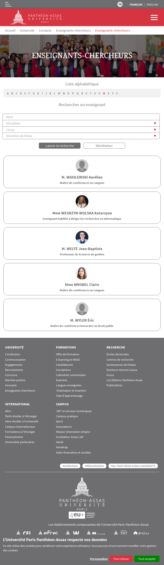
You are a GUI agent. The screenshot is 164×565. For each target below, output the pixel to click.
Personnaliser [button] (99, 559)
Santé (59, 442)
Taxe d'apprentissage (69, 395)
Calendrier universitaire (71, 374)
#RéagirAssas (94, 465)
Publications (114, 385)
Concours (11, 374)
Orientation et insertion (71, 390)
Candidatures (64, 364)
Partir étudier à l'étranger (21, 416)
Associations (64, 426)
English (152, 4)
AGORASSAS (70, 465)
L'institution (12, 354)
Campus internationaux (20, 426)
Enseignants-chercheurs (73, 30)
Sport (59, 421)
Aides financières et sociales (73, 452)
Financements (14, 436)
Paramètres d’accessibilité (120, 4)
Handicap (62, 447)
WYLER (81, 319)
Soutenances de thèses (121, 364)
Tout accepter (147, 559)
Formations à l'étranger (20, 431)
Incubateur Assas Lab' (70, 436)
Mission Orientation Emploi (73, 431)
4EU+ (8, 411)
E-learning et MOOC (68, 359)
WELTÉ (72, 248)
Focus (110, 374)
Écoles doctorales (118, 354)
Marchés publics (15, 380)
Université (27, 30)
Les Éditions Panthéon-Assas (125, 380)
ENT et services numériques (74, 411)
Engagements (13, 364)
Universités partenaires (19, 442)
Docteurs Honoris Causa (122, 369)
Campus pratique (67, 416)
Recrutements (14, 369)
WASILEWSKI (77, 176)
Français (136, 4)
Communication (15, 359)
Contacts (45, 30)
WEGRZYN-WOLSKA (77, 212)
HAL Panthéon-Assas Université (133, 465)
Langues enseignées (68, 385)
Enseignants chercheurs (20, 390)
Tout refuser (121, 559)
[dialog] (82, 549)
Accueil (10, 30)
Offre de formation (67, 354)
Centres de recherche (120, 359)
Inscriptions (63, 369)
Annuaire (11, 385)
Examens (61, 380)
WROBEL (81, 283)
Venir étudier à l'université (21, 421)
